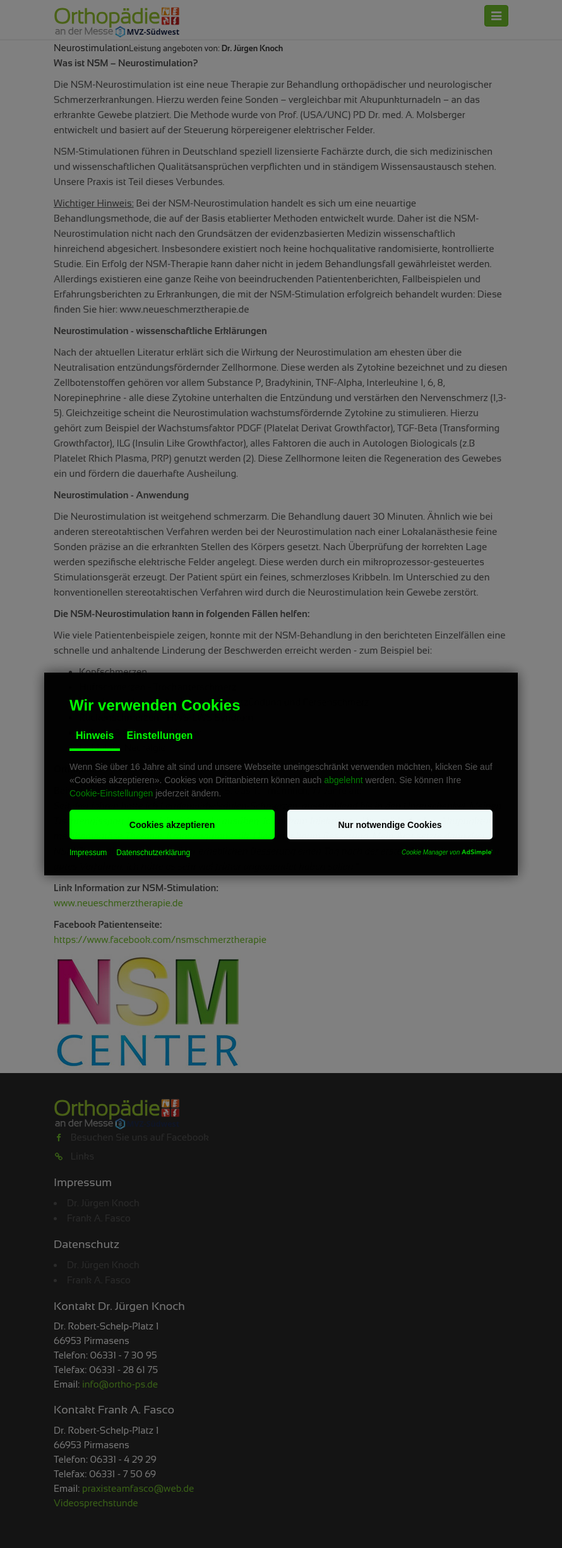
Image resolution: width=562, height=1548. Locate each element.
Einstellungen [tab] (159, 735)
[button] (172, 824)
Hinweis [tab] (95, 735)
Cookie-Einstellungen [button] (111, 793)
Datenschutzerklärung (153, 852)
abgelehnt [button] (343, 780)
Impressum (88, 852)
